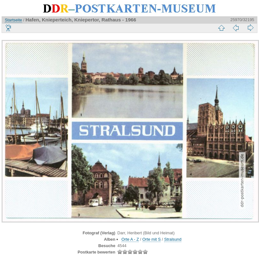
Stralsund (172, 239)
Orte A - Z (130, 239)
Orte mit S (151, 239)
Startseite (13, 20)
